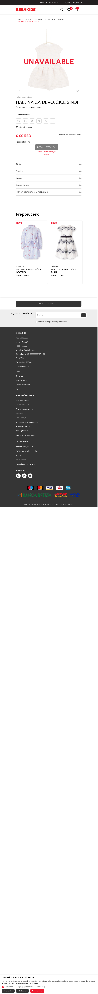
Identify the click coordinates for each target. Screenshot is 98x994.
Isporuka (19, 402)
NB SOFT (56, 493)
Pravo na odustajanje (24, 398)
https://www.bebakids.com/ (38, 493)
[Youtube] (30, 464)
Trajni (19, 987)
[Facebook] (18, 464)
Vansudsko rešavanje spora (27, 411)
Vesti (18, 360)
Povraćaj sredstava (23, 415)
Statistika (29, 987)
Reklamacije (21, 406)
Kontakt (19, 377)
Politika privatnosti (23, 373)
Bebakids (20, 266)
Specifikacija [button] (48, 185)
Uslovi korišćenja (22, 393)
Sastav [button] (48, 171)
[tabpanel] (31, 252)
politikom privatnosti (58, 310)
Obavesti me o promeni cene (69, 135)
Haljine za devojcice (58, 19)
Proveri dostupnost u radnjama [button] (48, 191)
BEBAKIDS (19, 19)
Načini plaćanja (22, 419)
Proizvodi (28, 19)
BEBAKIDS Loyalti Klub (24, 435)
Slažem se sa (52, 310)
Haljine (46, 19)
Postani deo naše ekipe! (25, 452)
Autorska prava (22, 369)
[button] (76, 10)
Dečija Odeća (37, 19)
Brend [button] (48, 178)
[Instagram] (24, 464)
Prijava (67, 2)
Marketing (41, 987)
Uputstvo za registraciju (25, 424)
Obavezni (9, 987)
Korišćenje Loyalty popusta (26, 439)
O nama (19, 364)
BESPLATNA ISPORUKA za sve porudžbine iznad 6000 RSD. (49, 3)
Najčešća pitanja (22, 389)
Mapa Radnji (21, 448)
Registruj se (77, 2)
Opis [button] (48, 164)
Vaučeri (19, 444)
